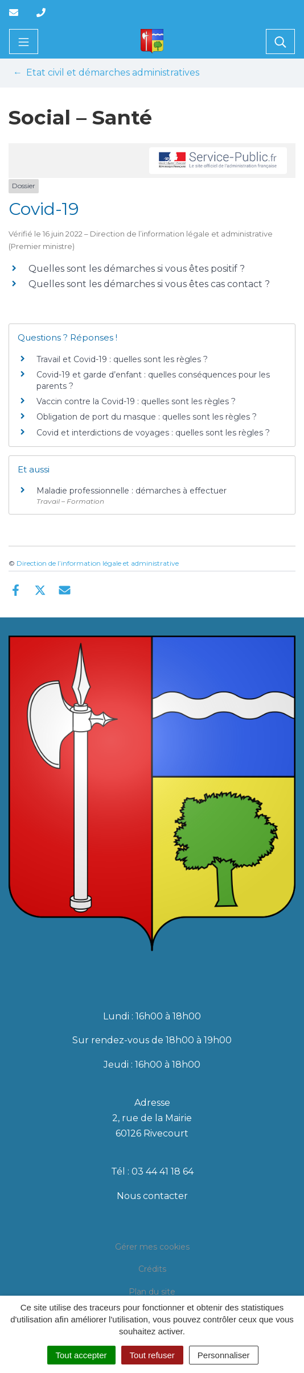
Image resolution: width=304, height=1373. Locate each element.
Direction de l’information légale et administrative (98, 563)
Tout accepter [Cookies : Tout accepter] (81, 1355)
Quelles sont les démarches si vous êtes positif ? (136, 268)
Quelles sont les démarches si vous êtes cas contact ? (149, 284)
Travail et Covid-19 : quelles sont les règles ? (122, 359)
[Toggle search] (280, 41)
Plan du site (152, 1292)
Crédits (152, 1269)
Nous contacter (152, 1196)
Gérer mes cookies (152, 1247)
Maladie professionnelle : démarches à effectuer (131, 491)
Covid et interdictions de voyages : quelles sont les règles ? (153, 433)
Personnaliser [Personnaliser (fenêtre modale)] (224, 1355)
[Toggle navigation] (23, 41)
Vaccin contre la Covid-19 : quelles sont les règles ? (136, 401)
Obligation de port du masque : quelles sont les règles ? (146, 417)
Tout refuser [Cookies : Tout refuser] (152, 1355)
